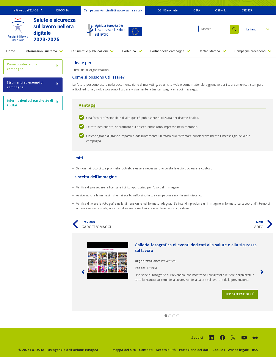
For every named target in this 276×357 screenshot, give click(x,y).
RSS (255, 350)
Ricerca (234, 29)
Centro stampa (209, 51)
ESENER (247, 10)
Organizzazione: (147, 261)
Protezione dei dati (194, 350)
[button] (83, 271)
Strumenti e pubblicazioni (89, 51)
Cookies (219, 350)
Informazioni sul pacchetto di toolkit (30, 102)
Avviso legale (238, 350)
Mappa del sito (124, 350)
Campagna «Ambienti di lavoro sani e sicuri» (113, 10)
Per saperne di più (240, 294)
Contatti (146, 350)
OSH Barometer (168, 10)
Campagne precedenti (250, 51)
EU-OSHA (62, 10)
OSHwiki (220, 10)
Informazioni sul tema (41, 51)
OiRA (196, 10)
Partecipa (129, 51)
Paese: (140, 268)
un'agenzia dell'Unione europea (73, 350)
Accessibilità (166, 350)
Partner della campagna (167, 51)
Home (10, 51)
